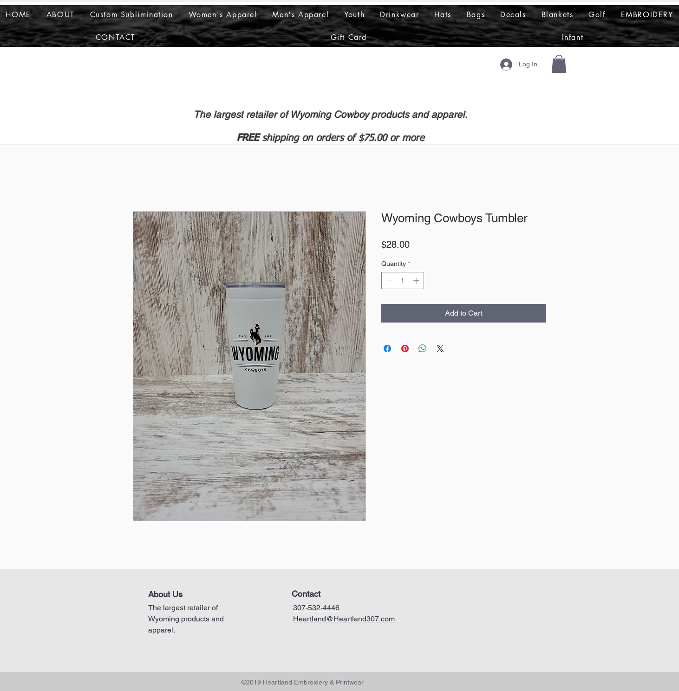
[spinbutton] (402, 280)
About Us (165, 594)
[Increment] (417, 280)
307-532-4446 (316, 607)
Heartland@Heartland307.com (344, 618)
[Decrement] (388, 280)
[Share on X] (440, 348)
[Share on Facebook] (387, 348)
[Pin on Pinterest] (405, 348)
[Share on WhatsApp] (422, 348)
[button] (559, 64)
